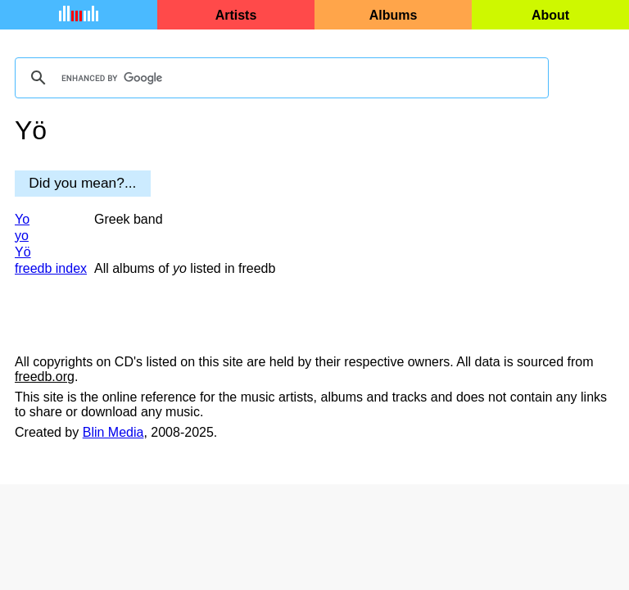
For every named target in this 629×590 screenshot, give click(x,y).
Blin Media (113, 432)
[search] (279, 78)
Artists (236, 15)
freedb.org (45, 377)
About (550, 15)
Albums (393, 15)
